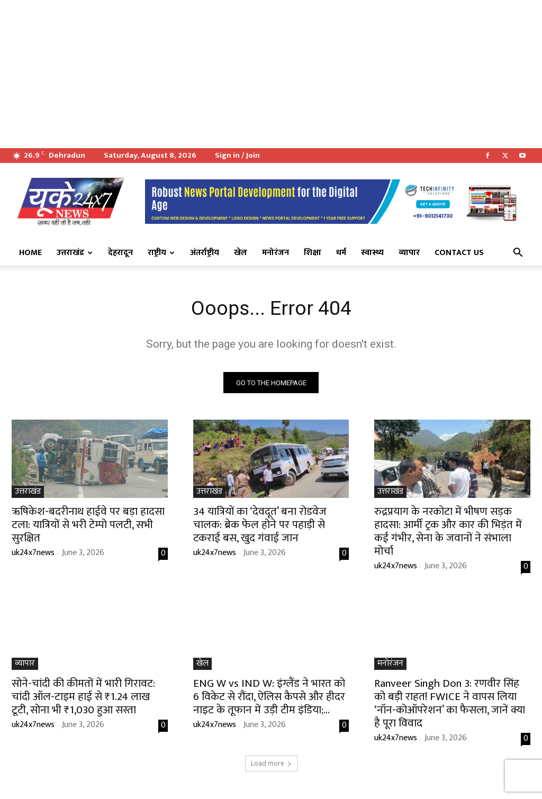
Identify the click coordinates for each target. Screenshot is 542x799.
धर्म (341, 253)
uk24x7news (33, 554)
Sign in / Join (237, 155)
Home (30, 253)
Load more (271, 765)
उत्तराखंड (75, 253)
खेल (240, 253)
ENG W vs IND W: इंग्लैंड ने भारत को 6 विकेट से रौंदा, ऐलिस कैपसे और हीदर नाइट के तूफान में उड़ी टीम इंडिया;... (269, 698)
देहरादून (120, 253)
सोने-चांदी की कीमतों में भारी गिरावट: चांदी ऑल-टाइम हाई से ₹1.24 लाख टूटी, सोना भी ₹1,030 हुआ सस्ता (83, 698)
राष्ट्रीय (161, 253)
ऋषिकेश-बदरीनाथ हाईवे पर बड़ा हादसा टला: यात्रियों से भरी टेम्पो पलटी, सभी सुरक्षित (88, 526)
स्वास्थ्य (372, 253)
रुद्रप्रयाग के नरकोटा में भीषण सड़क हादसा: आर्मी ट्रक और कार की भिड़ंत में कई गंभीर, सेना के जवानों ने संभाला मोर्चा (448, 533)
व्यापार (409, 253)
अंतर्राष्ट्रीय (204, 253)
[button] (517, 253)
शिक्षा (312, 253)
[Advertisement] (271, 74)
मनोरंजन (275, 253)
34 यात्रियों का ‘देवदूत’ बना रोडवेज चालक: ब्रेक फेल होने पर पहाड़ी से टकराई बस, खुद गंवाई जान (260, 526)
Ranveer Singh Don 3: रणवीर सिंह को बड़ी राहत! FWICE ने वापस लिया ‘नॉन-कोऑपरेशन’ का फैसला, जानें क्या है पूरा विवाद (449, 705)
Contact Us (459, 253)
